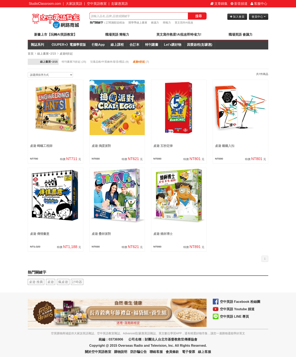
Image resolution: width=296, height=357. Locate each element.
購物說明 (120, 351)
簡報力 (167, 22)
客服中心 (259, 3)
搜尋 (198, 16)
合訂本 (134, 44)
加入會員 (237, 16)
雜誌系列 (37, 44)
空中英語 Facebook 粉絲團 (240, 301)
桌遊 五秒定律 (163, 145)
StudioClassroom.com (45, 3)
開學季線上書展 (137, 22)
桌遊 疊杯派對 (101, 233)
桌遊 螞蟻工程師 (41, 145)
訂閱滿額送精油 (115, 22)
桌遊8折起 (66, 53)
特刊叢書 (151, 44)
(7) (141, 61)
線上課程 (117, 44)
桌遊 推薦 (36, 282)
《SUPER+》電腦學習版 (68, 44)
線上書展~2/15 (46, 53)
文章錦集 (219, 3)
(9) (109, 61)
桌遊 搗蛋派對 (101, 145)
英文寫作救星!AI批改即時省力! (178, 34)
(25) (74, 61)
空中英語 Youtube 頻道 (237, 309)
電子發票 (188, 351)
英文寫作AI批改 (184, 22)
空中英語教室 (97, 3)
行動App (98, 44)
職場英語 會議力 (240, 34)
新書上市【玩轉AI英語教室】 (55, 34)
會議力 (155, 22)
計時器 (77, 282)
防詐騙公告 (138, 351)
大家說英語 (74, 3)
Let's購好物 (173, 44)
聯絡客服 (156, 351)
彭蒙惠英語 (119, 3)
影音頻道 (239, 3)
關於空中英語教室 (98, 351)
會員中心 (259, 16)
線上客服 (204, 351)
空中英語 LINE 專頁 (234, 316)
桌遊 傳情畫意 (39, 233)
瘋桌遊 (63, 282)
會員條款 (172, 351)
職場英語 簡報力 (117, 34)
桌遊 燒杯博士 (163, 233)
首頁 (31, 53)
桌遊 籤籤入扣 (224, 145)
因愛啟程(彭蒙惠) (199, 44)
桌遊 (50, 282)
